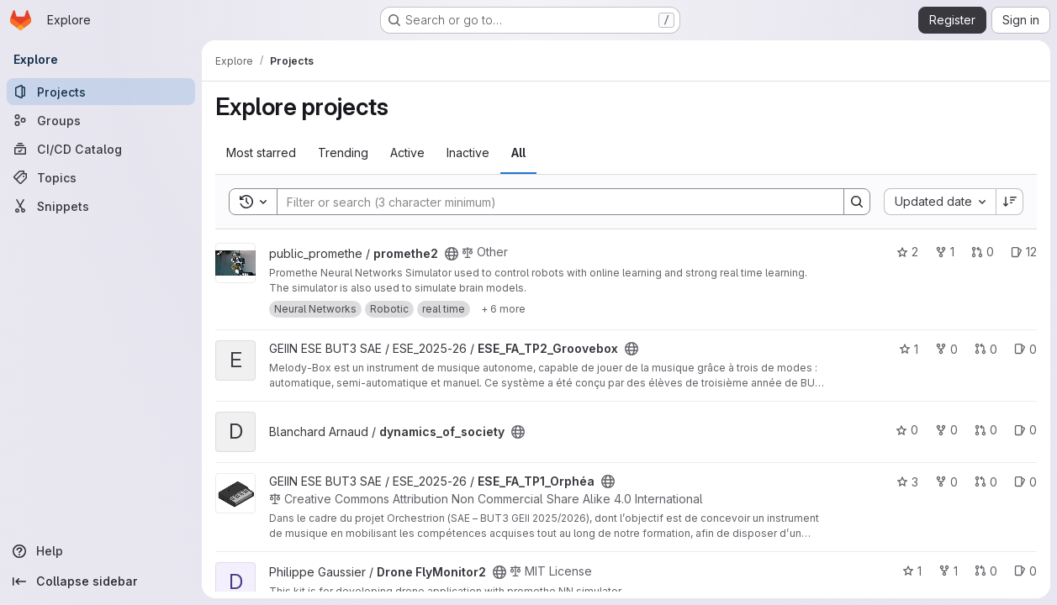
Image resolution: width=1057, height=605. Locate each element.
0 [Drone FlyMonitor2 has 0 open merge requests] (986, 571)
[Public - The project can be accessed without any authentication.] (451, 253)
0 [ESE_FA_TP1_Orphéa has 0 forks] (946, 482)
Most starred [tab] (261, 152)
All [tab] (518, 152)
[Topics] (101, 177)
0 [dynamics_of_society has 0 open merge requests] (986, 430)
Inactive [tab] (468, 152)
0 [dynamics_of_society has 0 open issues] (1025, 430)
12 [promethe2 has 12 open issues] (1024, 252)
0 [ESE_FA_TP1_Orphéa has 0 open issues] (1025, 482)
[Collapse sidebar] (101, 581)
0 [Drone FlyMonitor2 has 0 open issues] (1025, 571)
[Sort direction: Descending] (1009, 201)
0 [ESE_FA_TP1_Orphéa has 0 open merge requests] (986, 482)
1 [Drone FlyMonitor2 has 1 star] (912, 571)
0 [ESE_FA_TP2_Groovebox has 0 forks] (946, 349)
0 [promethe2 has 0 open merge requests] (982, 252)
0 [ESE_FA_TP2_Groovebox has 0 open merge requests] (986, 349)
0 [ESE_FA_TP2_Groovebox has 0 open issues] (1025, 349)
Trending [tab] (343, 152)
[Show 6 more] (503, 309)
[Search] (552, 202)
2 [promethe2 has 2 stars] (907, 252)
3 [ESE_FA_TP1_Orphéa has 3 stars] (907, 482)
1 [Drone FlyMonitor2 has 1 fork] (948, 571)
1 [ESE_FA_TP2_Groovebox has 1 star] (908, 349)
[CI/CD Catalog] (101, 148)
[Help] (101, 551)
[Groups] (101, 120)
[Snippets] (101, 205)
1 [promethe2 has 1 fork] (944, 252)
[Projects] (101, 91)
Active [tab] (407, 152)
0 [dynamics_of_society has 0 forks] (946, 430)
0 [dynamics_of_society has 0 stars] (907, 430)
